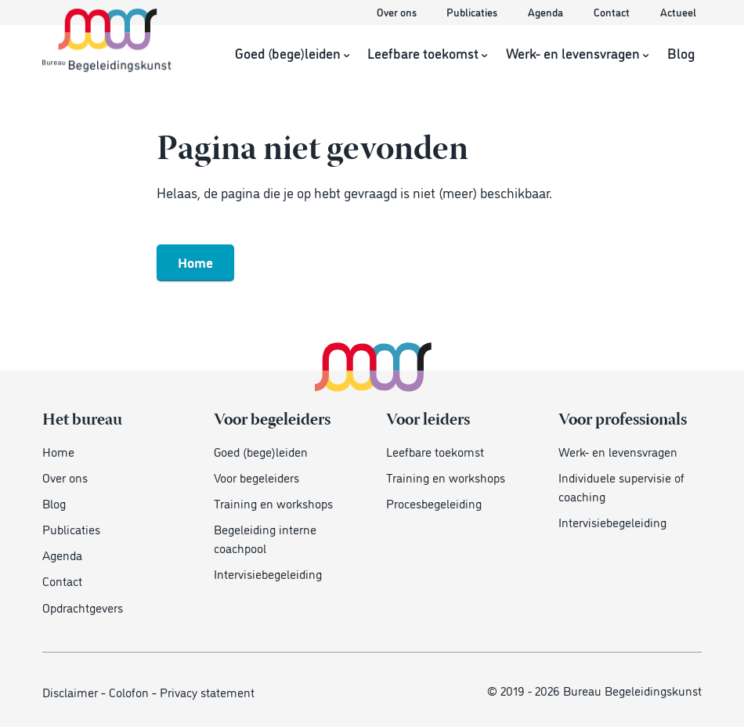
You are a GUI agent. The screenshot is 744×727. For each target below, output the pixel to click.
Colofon (129, 691)
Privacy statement (207, 691)
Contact (613, 12)
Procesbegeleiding (434, 503)
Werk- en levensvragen (577, 53)
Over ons (398, 12)
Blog (681, 53)
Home (195, 261)
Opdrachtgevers (82, 607)
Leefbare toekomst (427, 53)
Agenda (546, 12)
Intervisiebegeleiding (268, 573)
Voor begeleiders (256, 477)
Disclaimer (70, 691)
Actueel (678, 12)
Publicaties (473, 12)
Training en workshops (273, 503)
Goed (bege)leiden (292, 53)
